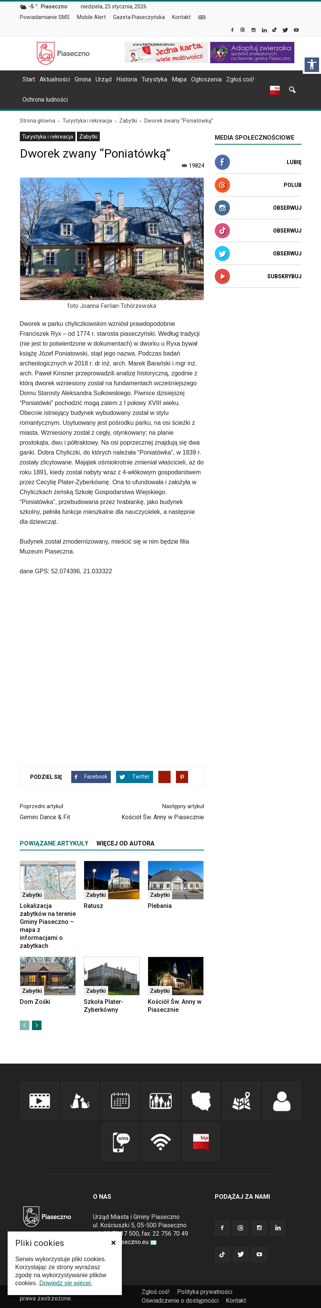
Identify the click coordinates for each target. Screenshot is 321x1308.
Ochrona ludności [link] (45, 99)
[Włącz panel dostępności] (312, 65)
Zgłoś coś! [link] (240, 79)
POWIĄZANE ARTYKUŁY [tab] (54, 843)
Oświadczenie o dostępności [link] (180, 1300)
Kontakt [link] (181, 17)
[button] (113, 1242)
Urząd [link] (104, 79)
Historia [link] (126, 79)
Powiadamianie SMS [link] (45, 17)
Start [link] (28, 79)
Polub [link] (293, 185)
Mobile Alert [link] (91, 17)
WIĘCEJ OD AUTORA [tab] (125, 843)
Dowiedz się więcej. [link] (66, 1283)
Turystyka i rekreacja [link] (47, 136)
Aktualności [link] (55, 79)
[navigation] (151, 79)
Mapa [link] (179, 79)
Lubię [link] (294, 162)
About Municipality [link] (202, 17)
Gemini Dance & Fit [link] (45, 817)
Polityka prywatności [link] (204, 1291)
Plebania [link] (160, 905)
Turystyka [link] (154, 79)
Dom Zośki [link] (35, 1001)
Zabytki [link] (88, 136)
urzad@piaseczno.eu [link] (125, 1242)
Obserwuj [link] (287, 208)
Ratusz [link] (93, 905)
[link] (233, 31)
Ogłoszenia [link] (206, 79)
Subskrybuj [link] (284, 276)
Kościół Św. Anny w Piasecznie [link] (162, 817)
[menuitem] (48, 17)
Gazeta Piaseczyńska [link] (139, 17)
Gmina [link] (83, 79)
